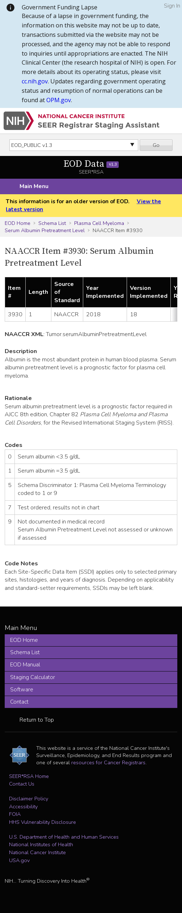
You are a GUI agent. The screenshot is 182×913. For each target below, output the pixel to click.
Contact (19, 701)
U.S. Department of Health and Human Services (64, 836)
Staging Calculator (32, 677)
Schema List (52, 223)
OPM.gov (58, 100)
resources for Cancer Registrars (108, 762)
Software (21, 689)
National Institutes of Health (41, 844)
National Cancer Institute (37, 852)
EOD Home (17, 223)
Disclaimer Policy (28, 798)
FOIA (15, 814)
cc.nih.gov (35, 81)
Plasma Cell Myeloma (99, 223)
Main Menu (34, 186)
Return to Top (37, 720)
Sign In (172, 6)
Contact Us (21, 783)
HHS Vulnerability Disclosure (42, 822)
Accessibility (23, 806)
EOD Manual (25, 664)
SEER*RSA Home (29, 776)
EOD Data (91, 164)
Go (156, 145)
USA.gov (19, 860)
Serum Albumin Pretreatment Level (45, 230)
